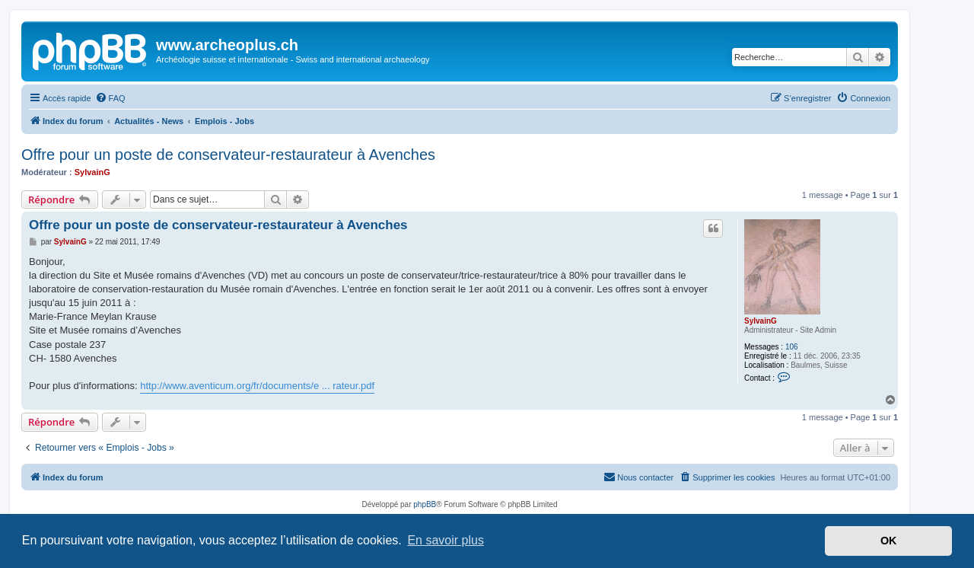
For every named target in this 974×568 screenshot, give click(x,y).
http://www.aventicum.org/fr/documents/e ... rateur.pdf (257, 385)
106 (791, 347)
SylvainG (92, 172)
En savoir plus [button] (445, 540)
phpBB (424, 504)
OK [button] (888, 540)
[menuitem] (110, 98)
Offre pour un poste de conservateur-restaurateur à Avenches (228, 154)
